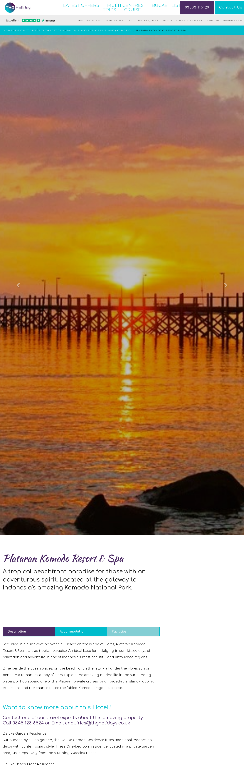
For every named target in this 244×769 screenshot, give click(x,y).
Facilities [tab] (119, 645)
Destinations (88, 34)
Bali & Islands (78, 44)
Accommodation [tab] (72, 645)
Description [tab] (17, 645)
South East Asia (51, 44)
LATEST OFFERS (81, 12)
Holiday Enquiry (143, 34)
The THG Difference (224, 34)
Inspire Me (114, 34)
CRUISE (132, 16)
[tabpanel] (81, 695)
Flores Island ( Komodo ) (112, 44)
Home (8, 44)
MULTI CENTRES (125, 12)
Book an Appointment (183, 34)
